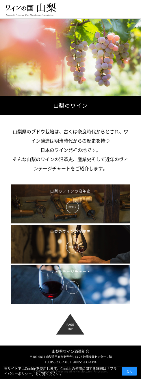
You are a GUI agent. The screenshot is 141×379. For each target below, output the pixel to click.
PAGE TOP (74, 327)
